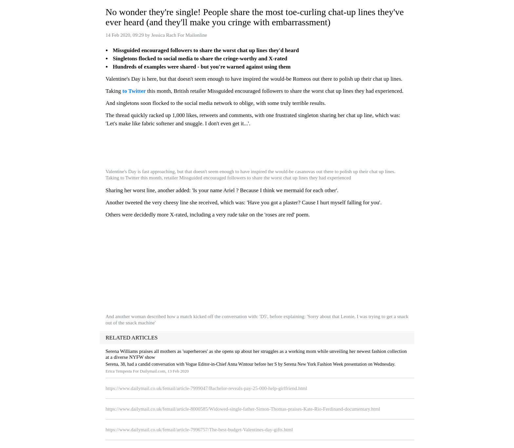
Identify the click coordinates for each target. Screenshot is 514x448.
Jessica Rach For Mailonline (179, 35)
